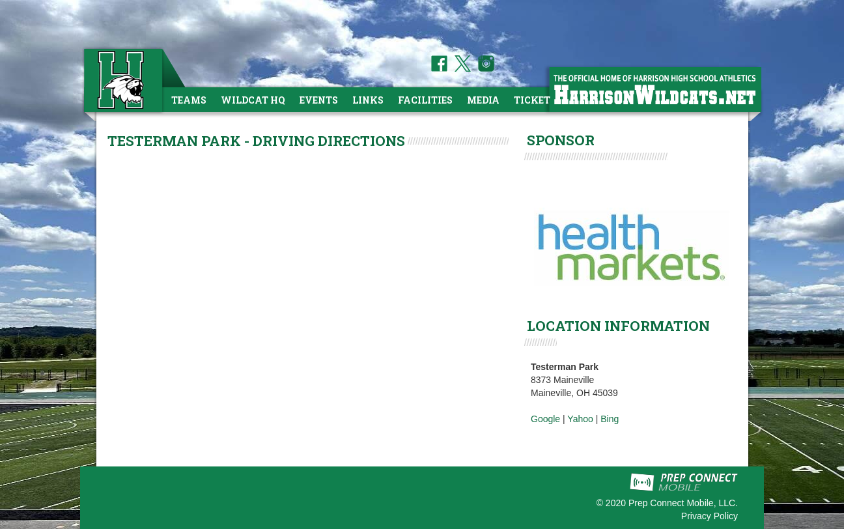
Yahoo (580, 419)
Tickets (535, 100)
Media (483, 100)
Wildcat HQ (253, 100)
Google (545, 419)
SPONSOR (561, 140)
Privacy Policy (709, 516)
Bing (609, 419)
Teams (188, 100)
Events (319, 100)
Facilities (425, 100)
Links (368, 100)
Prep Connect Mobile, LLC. (683, 503)
